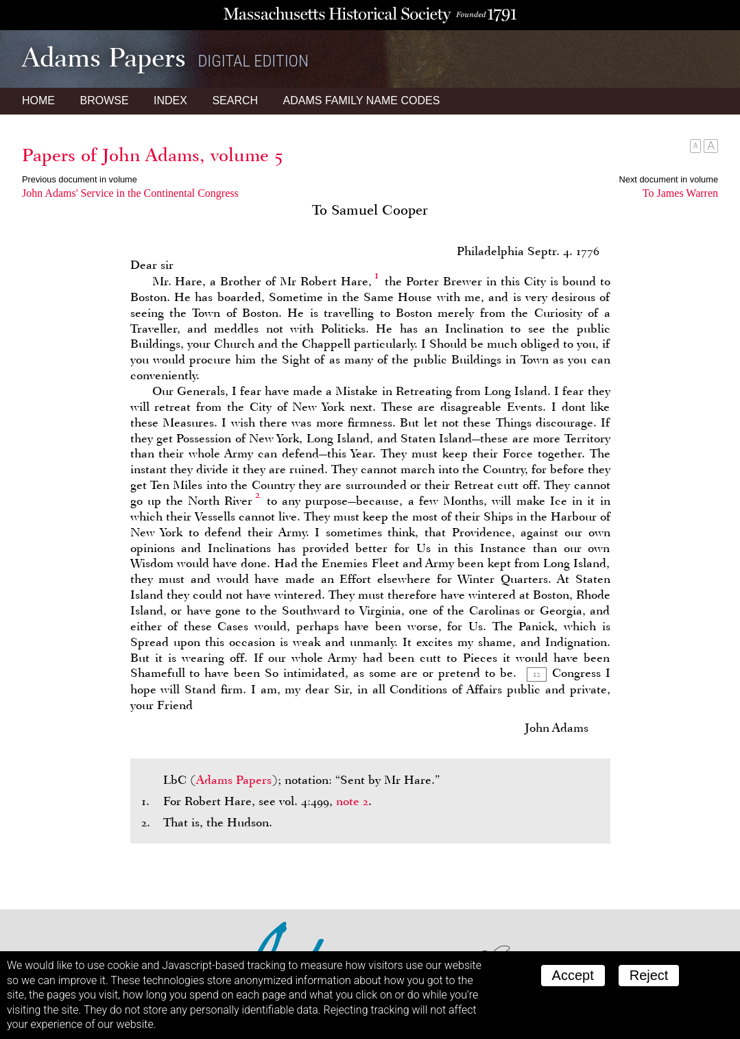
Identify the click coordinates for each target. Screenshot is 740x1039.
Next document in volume (668, 179)
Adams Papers (234, 779)
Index (170, 100)
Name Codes (361, 100)
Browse (104, 100)
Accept (573, 975)
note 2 (352, 801)
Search (235, 100)
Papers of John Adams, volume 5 (152, 155)
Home (38, 100)
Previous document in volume (79, 179)
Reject (649, 975)
